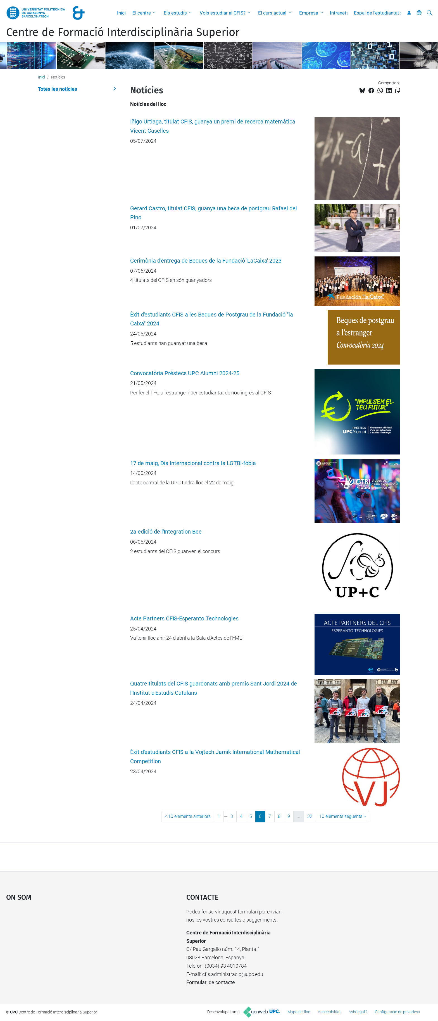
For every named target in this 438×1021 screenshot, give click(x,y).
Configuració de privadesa (397, 1012)
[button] (156, 13)
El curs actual (272, 13)
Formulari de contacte (210, 982)
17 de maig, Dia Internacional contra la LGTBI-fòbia (193, 463)
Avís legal (357, 1012)
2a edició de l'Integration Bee (166, 532)
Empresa (308, 13)
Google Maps (75, 949)
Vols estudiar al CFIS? (223, 13)
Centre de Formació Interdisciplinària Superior (122, 32)
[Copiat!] (397, 90)
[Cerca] (429, 13)
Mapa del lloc (298, 1012)
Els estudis (175, 13)
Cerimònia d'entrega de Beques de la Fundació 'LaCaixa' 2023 (206, 261)
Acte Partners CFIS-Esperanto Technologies (184, 618)
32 (309, 816)
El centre (141, 13)
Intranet (338, 13)
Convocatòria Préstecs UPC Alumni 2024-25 (184, 373)
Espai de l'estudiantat (376, 13)
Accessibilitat (329, 1012)
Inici (121, 13)
